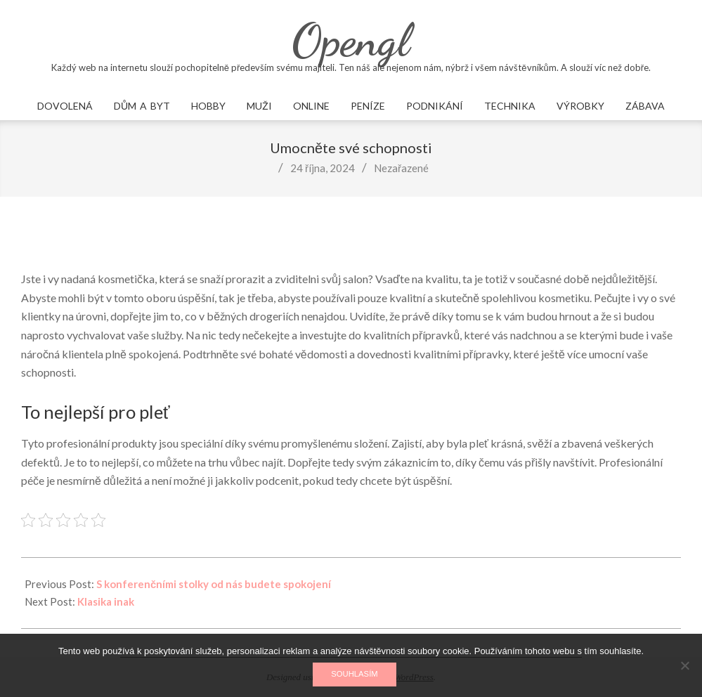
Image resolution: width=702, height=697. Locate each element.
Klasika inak (105, 601)
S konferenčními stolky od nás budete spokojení (213, 584)
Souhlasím (354, 674)
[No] (684, 665)
